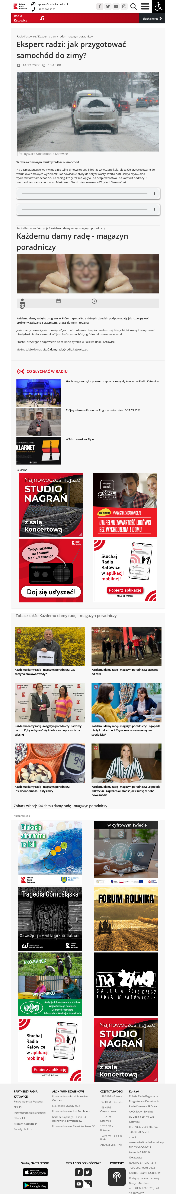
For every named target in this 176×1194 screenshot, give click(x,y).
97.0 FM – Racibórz (112, 1102)
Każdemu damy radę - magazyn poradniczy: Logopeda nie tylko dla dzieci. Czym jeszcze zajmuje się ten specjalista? (126, 730)
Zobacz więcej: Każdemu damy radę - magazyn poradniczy (60, 805)
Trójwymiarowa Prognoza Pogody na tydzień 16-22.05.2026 (103, 410)
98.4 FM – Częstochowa (108, 1109)
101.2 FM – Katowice (106, 1118)
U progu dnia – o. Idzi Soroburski (71, 1111)
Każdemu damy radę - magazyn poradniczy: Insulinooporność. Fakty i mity (42, 789)
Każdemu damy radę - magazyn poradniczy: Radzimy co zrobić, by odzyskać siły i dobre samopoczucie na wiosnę (48, 730)
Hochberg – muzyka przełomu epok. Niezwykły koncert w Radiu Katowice (112, 381)
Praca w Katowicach (25, 1123)
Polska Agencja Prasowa (28, 1101)
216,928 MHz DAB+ (112, 1145)
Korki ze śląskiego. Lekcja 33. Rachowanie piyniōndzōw (69, 1118)
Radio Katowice (26, 36)
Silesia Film (20, 1118)
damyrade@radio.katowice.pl (68, 349)
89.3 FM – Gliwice (111, 1096)
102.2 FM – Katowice (106, 1128)
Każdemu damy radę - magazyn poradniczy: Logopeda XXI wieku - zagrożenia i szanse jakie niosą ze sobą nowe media (126, 791)
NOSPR (18, 1107)
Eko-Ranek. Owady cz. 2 (66, 1105)
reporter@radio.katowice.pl (52, 4)
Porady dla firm (23, 1129)
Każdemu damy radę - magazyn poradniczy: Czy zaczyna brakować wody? (45, 672)
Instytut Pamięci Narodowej (30, 1112)
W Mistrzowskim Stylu (80, 439)
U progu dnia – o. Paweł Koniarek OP (73, 1126)
